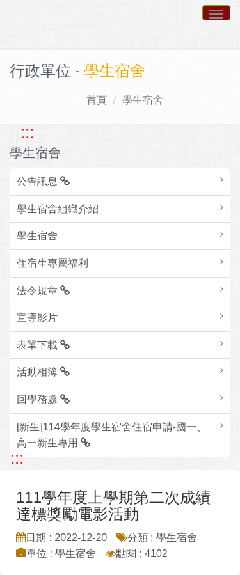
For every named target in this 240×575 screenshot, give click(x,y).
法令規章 (43, 290)
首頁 (96, 100)
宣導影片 (37, 317)
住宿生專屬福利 (52, 263)
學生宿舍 (142, 100)
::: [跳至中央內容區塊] (17, 458)
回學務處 (43, 399)
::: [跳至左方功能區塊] (27, 132)
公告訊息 (43, 181)
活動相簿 (43, 371)
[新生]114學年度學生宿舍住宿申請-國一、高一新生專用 (112, 435)
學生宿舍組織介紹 (58, 208)
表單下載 (43, 345)
